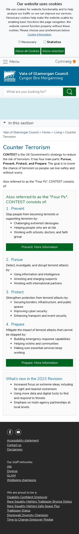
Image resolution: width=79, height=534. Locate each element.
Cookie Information (39, 34)
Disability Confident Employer (27, 497)
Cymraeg (65, 61)
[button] (4, 123)
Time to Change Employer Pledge (30, 520)
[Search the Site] (69, 91)
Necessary (27, 42)
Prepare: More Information (39, 363)
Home (46, 132)
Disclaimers (14, 450)
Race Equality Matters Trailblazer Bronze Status (39, 502)
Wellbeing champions (21, 480)
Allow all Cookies (27, 51)
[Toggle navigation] (39, 123)
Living (58, 132)
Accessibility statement (23, 440)
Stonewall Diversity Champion (27, 515)
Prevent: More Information (39, 247)
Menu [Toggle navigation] (11, 62)
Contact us (14, 445)
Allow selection (53, 51)
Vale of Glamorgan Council (21, 132)
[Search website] (33, 91)
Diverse (12, 471)
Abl (9, 467)
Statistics (52, 42)
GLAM (11, 476)
